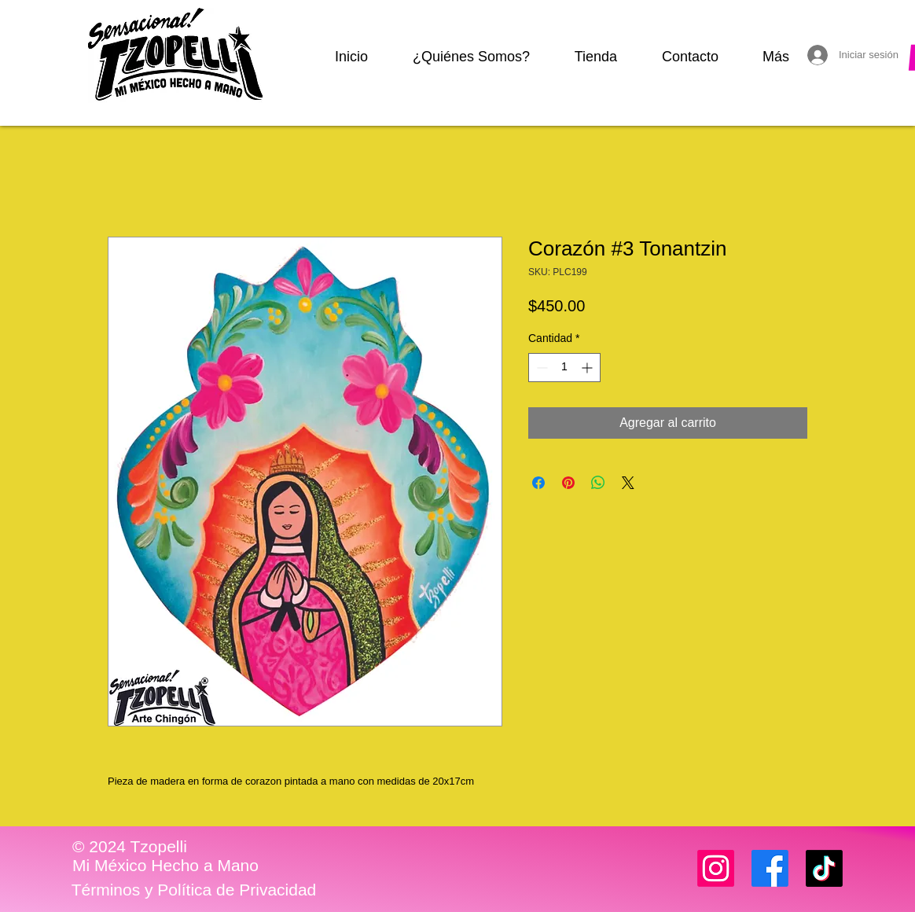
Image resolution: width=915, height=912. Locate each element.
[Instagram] (715, 868)
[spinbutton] (564, 367)
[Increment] (588, 367)
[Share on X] (628, 482)
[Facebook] (769, 868)
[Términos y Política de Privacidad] (193, 890)
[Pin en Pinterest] (568, 482)
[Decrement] (540, 367)
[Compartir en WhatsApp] (598, 482)
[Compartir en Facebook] (538, 482)
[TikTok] (824, 868)
